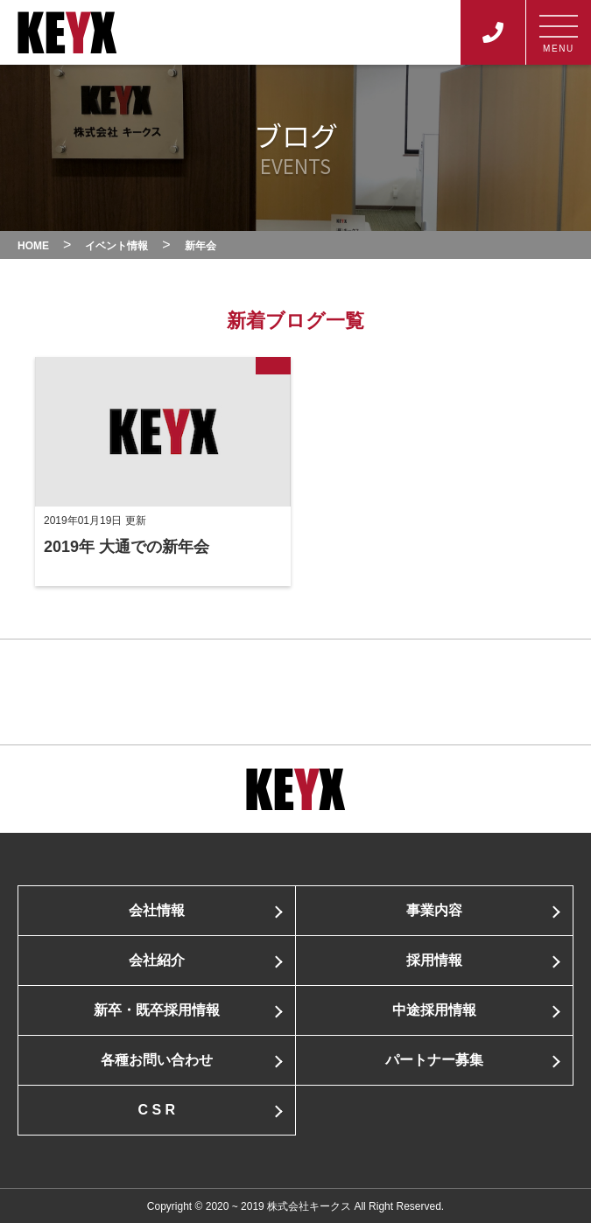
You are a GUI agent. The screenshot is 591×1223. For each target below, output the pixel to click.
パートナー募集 (434, 1059)
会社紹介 (157, 960)
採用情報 (434, 960)
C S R (156, 1109)
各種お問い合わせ (157, 1059)
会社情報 (157, 910)
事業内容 (434, 910)
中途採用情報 (434, 1010)
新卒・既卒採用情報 (157, 1010)
